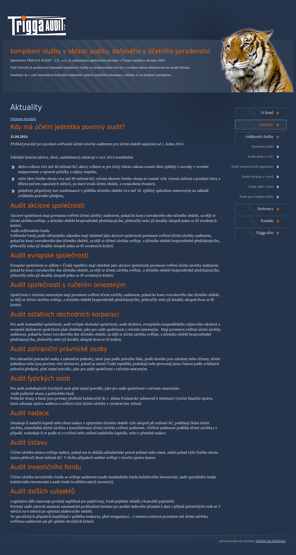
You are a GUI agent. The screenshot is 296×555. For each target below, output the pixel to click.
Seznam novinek (23, 119)
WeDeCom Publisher (271, 541)
